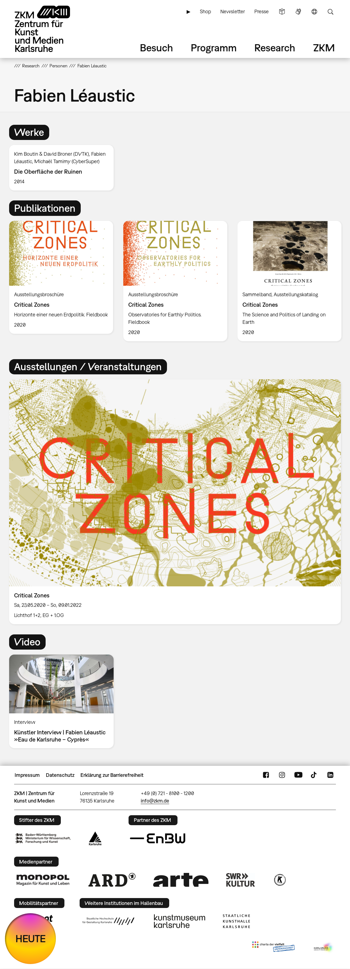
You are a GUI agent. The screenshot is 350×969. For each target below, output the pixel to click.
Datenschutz (60, 775)
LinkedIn (330, 775)
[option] (64, 167)
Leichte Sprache (282, 11)
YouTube (298, 775)
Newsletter (232, 11)
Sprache (314, 11)
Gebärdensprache (298, 11)
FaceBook (265, 775)
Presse (261, 11)
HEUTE (30, 938)
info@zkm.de (155, 801)
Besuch (156, 48)
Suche (330, 11)
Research (274, 48)
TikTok (314, 775)
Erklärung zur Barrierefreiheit (111, 775)
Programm (214, 48)
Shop (205, 11)
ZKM (324, 48)
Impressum (27, 775)
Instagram (282, 775)
